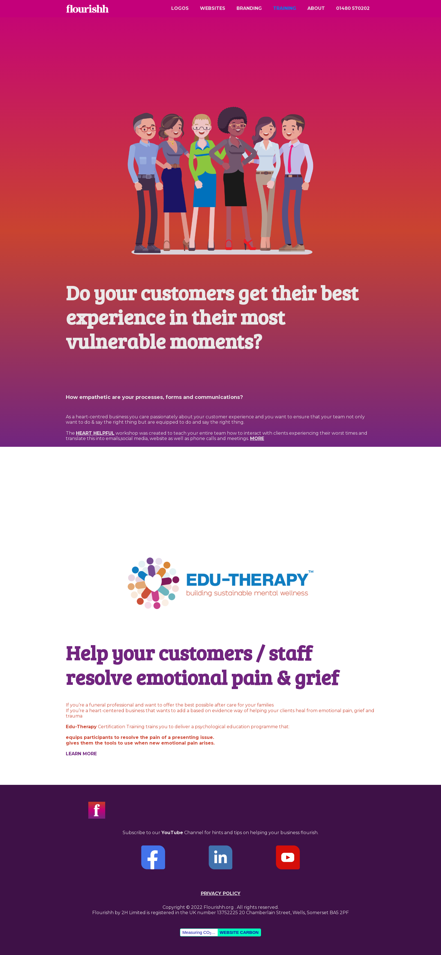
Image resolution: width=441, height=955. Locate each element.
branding (249, 8)
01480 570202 (353, 8)
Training (284, 8)
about (316, 8)
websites (212, 8)
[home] (87, 11)
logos (180, 8)
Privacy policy (220, 893)
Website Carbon (239, 932)
